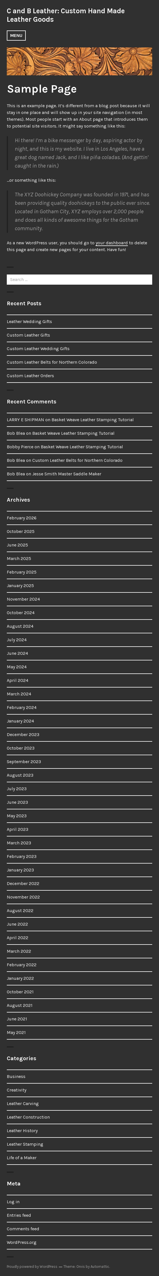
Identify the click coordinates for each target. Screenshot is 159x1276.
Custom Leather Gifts (28, 335)
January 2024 (20, 721)
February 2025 (21, 572)
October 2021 (20, 991)
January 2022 (20, 978)
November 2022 (23, 897)
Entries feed (19, 1215)
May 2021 (16, 1032)
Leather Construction (28, 1117)
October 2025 (21, 531)
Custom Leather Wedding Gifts (38, 348)
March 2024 (19, 694)
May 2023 (17, 815)
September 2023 (24, 761)
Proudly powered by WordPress (32, 1266)
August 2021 (20, 1005)
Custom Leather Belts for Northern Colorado (52, 362)
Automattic (100, 1266)
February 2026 (21, 517)
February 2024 (21, 707)
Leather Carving (23, 1103)
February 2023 (21, 856)
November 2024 (23, 599)
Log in (13, 1201)
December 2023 (23, 734)
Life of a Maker (21, 1157)
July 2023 (17, 788)
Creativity (16, 1090)
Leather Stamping (25, 1144)
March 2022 (19, 951)
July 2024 (17, 639)
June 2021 (17, 1019)
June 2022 (17, 924)
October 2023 (21, 748)
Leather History (22, 1130)
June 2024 (17, 653)
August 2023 (20, 775)
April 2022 (17, 937)
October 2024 (21, 612)
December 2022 (23, 883)
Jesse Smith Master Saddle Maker (66, 473)
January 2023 (20, 870)
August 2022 (20, 910)
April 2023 (17, 829)
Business (16, 1076)
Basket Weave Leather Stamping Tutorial (92, 419)
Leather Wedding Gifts (29, 321)
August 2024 (20, 626)
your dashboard (112, 242)
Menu (16, 35)
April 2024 (17, 680)
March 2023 (19, 842)
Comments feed (23, 1228)
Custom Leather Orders (30, 375)
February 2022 (21, 964)
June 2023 (17, 802)
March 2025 (19, 558)
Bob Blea (16, 433)
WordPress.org (21, 1242)
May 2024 (17, 666)
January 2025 (20, 585)
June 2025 (17, 545)
